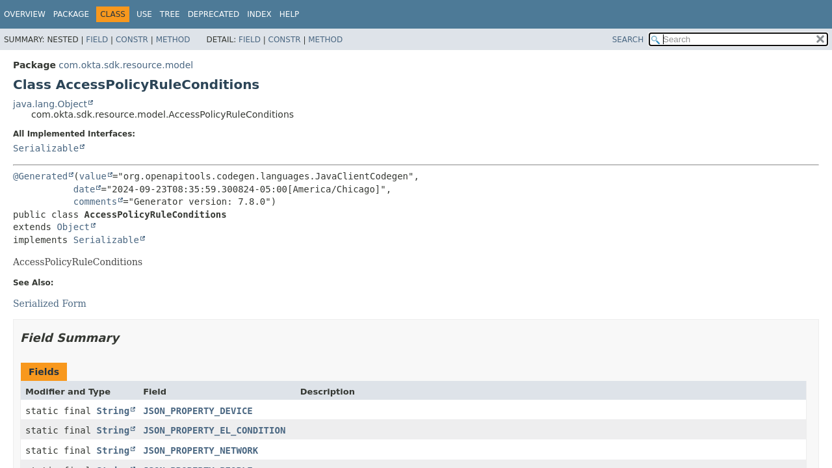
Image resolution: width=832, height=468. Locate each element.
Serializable (46, 148)
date (84, 189)
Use (144, 14)
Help (290, 14)
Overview (25, 14)
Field (97, 39)
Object (73, 227)
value (93, 176)
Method (173, 39)
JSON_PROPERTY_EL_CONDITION (214, 430)
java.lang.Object (50, 104)
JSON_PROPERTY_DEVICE (198, 411)
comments (95, 201)
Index (259, 14)
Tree (170, 14)
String (113, 411)
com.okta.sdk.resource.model (125, 65)
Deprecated (214, 14)
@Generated (40, 176)
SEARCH (628, 39)
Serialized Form (49, 303)
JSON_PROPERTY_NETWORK (200, 450)
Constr (132, 39)
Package (71, 14)
